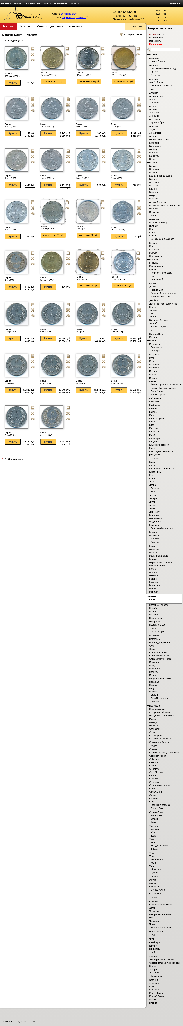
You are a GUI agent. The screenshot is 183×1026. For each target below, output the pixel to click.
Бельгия (153, 162)
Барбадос (154, 149)
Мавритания (155, 518)
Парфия (153, 685)
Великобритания (157, 202)
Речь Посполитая (159, 698)
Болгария (154, 169)
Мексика (153, 575)
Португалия (155, 706)
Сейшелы (154, 759)
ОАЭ (151, 646)
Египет (152, 307)
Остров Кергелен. (158, 652)
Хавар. (152, 908)
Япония (153, 1003)
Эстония (153, 980)
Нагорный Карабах (158, 605)
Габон (152, 229)
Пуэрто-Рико (157, 808)
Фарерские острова (160, 296)
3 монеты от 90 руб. (88, 285)
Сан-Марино (155, 735)
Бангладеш (155, 146)
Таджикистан (155, 815)
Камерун (153, 408)
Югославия (155, 989)
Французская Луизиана (161, 904)
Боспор (153, 179)
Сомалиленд (155, 792)
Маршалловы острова (160, 562)
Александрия (156, 96)
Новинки (153, 34)
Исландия (154, 367)
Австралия (154, 58)
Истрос (152, 374)
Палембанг (156, 347)
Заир (151, 313)
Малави (153, 532)
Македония (155, 525)
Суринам (153, 798)
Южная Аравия (158, 394)
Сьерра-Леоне (156, 812)
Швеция (153, 946)
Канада (153, 412)
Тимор (152, 836)
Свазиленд (156, 976)
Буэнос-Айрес (158, 122)
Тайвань (153, 826)
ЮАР (151, 986)
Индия (152, 340)
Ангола (152, 106)
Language (174, 3)
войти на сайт (69, 13)
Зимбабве (154, 323)
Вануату (153, 195)
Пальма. (153, 672)
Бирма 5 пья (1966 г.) (118, 278)
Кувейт (152, 478)
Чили (151, 939)
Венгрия (153, 208)
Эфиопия (154, 983)
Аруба (152, 129)
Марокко (153, 559)
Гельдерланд (155, 256)
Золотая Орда (156, 334)
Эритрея (153, 969)
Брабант (155, 71)
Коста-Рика (155, 472)
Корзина (138, 26)
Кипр (151, 425)
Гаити (152, 232)
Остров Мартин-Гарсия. (161, 659)
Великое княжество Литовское (164, 205)
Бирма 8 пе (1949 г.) (11, 330)
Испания (153, 371)
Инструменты (61, 3)
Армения (153, 126)
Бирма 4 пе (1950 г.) (11, 279)
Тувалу (152, 853)
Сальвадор (155, 729)
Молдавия (154, 585)
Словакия (154, 778)
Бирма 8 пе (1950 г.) (46, 433)
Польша (153, 691)
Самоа (152, 732)
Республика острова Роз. (162, 715)
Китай (152, 435)
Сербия (153, 766)
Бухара (154, 872)
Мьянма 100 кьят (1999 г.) (12, 74)
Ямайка (153, 999)
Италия (153, 378)
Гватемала (154, 249)
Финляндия (155, 894)
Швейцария (155, 942)
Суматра (155, 350)
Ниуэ (153, 628)
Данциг (154, 695)
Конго (152, 448)
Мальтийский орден (159, 556)
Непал (152, 611)
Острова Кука (158, 631)
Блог (39, 3)
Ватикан (153, 198)
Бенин (152, 166)
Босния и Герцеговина (160, 176)
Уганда (152, 866)
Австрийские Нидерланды (164, 68)
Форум (47, 3)
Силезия (155, 701)
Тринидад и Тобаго (158, 845)
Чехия (152, 924)
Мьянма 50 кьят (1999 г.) (84, 74)
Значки (152, 330)
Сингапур (154, 769)
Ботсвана (154, 182)
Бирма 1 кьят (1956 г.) (11, 228)
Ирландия (154, 364)
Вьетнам (153, 226)
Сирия (152, 775)
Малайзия (154, 535)
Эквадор (153, 956)
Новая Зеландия (157, 625)
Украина (153, 876)
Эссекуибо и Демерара (162, 239)
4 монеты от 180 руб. (53, 235)
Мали (152, 546)
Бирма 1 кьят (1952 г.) (11, 125)
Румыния (153, 725)
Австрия (153, 65)
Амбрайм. (154, 102)
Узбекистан (155, 869)
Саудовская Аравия (159, 742)
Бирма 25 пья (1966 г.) (118, 228)
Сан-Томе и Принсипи (160, 738)
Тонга (152, 842)
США (151, 801)
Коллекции (154, 438)
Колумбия (154, 441)
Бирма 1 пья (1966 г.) (83, 227)
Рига (153, 491)
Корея (152, 465)
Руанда (153, 722)
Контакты (75, 26)
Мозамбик (154, 582)
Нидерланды (155, 618)
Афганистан (155, 133)
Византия (154, 219)
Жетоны (153, 310)
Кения (152, 421)
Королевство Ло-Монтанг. (162, 468)
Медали (153, 572)
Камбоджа (154, 405)
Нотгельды (154, 639)
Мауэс (152, 569)
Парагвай (154, 682)
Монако (153, 588)
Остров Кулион (158, 890)
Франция (153, 901)
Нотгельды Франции (159, 642)
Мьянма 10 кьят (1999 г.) (48, 74)
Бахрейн (153, 152)
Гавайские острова (160, 805)
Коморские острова (159, 445)
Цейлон (155, 952)
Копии (152, 462)
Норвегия (154, 635)
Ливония (155, 488)
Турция (152, 863)
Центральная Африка (160, 914)
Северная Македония (162, 528)
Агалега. (153, 79)
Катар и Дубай (156, 418)
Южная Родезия (159, 326)
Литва (152, 508)
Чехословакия (156, 931)
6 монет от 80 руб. (123, 285)
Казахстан (154, 401)
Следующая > (15, 40)
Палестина (154, 668)
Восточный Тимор (158, 222)
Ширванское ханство (161, 85)
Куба (151, 475)
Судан (152, 795)
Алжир (152, 99)
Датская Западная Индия (163, 293)
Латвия (152, 485)
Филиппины (155, 886)
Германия (154, 259)
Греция (152, 269)
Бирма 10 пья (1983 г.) (119, 74)
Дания (152, 286)
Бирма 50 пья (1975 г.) (47, 279)
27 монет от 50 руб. (123, 81)
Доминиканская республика (163, 304)
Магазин (6, 3)
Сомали (153, 788)
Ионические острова (161, 273)
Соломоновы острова (160, 785)
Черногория (155, 921)
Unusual (153, 54)
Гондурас (154, 263)
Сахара (153, 749)
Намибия (153, 608)
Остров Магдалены (159, 655)
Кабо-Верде (155, 398)
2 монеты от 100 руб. (53, 81)
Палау (152, 665)
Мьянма (151, 596)
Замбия (153, 317)
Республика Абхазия (159, 712)
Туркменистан (156, 859)
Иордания (154, 354)
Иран (151, 361)
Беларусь (154, 156)
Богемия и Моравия (161, 927)
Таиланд (153, 819)
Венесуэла (154, 212)
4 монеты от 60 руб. (88, 235)
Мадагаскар (155, 521)
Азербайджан (156, 82)
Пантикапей (157, 279)
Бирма (152, 599)
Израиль (153, 337)
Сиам (153, 822)
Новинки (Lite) (156, 37)
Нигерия (153, 614)
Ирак (151, 358)
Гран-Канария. (156, 266)
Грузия (152, 283)
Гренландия (157, 290)
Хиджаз (154, 745)
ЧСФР (154, 935)
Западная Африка (158, 320)
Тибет (152, 832)
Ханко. (154, 897)
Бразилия (154, 185)
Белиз (152, 159)
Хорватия (154, 911)
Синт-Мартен (156, 772)
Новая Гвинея (158, 61)
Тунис (152, 856)
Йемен (152, 381)
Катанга (155, 458)
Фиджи (152, 883)
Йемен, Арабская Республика (166, 384)
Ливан (152, 502)
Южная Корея (156, 993)
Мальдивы (154, 549)
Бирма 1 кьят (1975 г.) (48, 227)
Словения (154, 782)
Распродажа (155, 44)
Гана (151, 246)
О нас (75, 3)
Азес (151, 89)
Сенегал (153, 762)
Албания (153, 93)
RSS (161, 34)
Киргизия (153, 428)
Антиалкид (154, 112)
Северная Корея (157, 756)
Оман (152, 649)
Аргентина (154, 119)
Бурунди (153, 192)
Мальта (153, 552)
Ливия (152, 505)
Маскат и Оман (157, 565)
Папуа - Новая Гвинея (160, 678)
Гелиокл (153, 253)
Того (151, 839)
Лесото (152, 495)
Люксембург (155, 512)
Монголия (154, 592)
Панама (153, 675)
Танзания (154, 829)
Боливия (153, 172)
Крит (153, 276)
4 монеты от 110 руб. (89, 81)
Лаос (151, 481)
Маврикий (154, 515)
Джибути (153, 300)
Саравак (155, 542)
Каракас (155, 215)
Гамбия (153, 243)
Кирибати (154, 431)
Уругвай (153, 880)
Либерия (153, 499)
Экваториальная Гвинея (161, 959)
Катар (152, 415)
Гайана (152, 235)
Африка (153, 136)
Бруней (153, 189)
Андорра (153, 109)
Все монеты (155, 41)
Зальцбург (156, 75)
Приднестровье (157, 709)
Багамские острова (159, 139)
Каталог (19, 3)
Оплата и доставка (50, 26)
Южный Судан (156, 996)
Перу (151, 688)
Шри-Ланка (155, 949)
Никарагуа (154, 621)
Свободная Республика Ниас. (164, 752)
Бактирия (154, 143)
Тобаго (154, 849)
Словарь (30, 3)
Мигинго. (153, 579)
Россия (152, 719)
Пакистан (154, 662)
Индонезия (154, 344)
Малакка (155, 538)
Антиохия (154, 116)
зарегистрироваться (74, 17)
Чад (151, 917)
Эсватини (154, 972)
